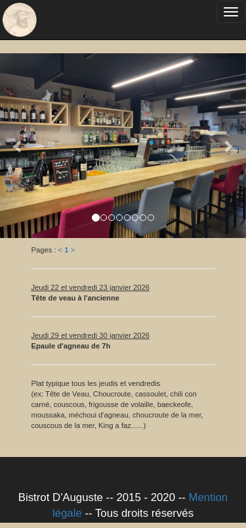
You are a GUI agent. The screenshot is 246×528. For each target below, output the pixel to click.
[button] (18, 145)
